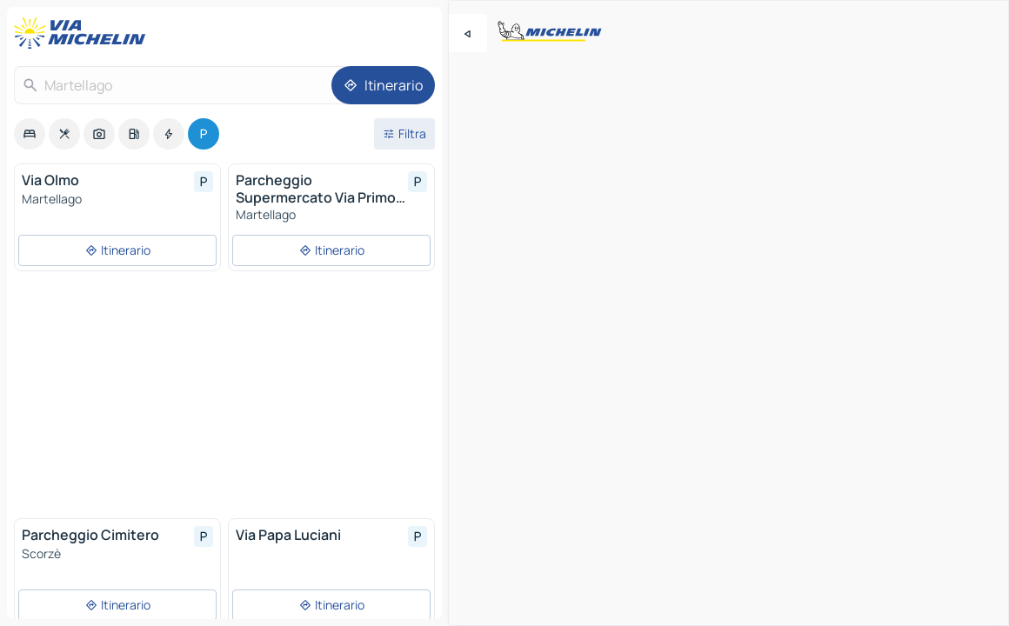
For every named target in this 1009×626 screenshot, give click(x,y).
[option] (29, 134)
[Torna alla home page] (83, 33)
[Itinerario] (383, 85)
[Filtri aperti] (404, 134)
